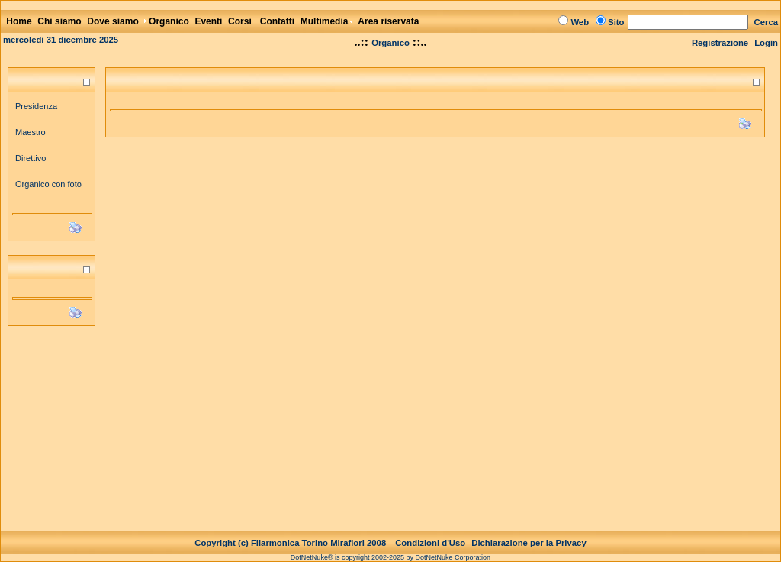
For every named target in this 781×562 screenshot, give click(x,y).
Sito (616, 22)
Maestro (30, 132)
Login (766, 42)
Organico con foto (48, 184)
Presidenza (36, 106)
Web (579, 22)
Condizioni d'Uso (430, 530)
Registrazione (720, 42)
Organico (390, 42)
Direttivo (30, 158)
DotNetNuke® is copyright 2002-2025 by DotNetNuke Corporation (390, 545)
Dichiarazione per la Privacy (529, 530)
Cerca (766, 22)
